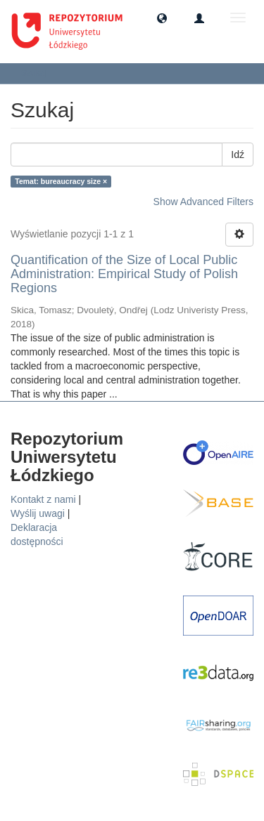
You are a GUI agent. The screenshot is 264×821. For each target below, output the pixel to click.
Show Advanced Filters (203, 201)
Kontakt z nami (43, 499)
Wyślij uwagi (38, 513)
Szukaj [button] (38, 73)
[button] (162, 17)
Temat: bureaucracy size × (61, 181)
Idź (237, 154)
